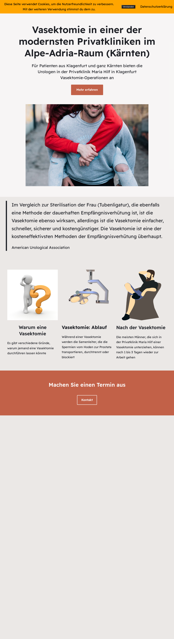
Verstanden (128, 6)
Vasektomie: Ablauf (84, 327)
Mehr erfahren (87, 90)
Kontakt (87, 400)
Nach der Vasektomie (140, 327)
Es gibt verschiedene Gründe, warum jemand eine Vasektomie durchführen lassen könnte (30, 348)
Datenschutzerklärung (156, 6)
